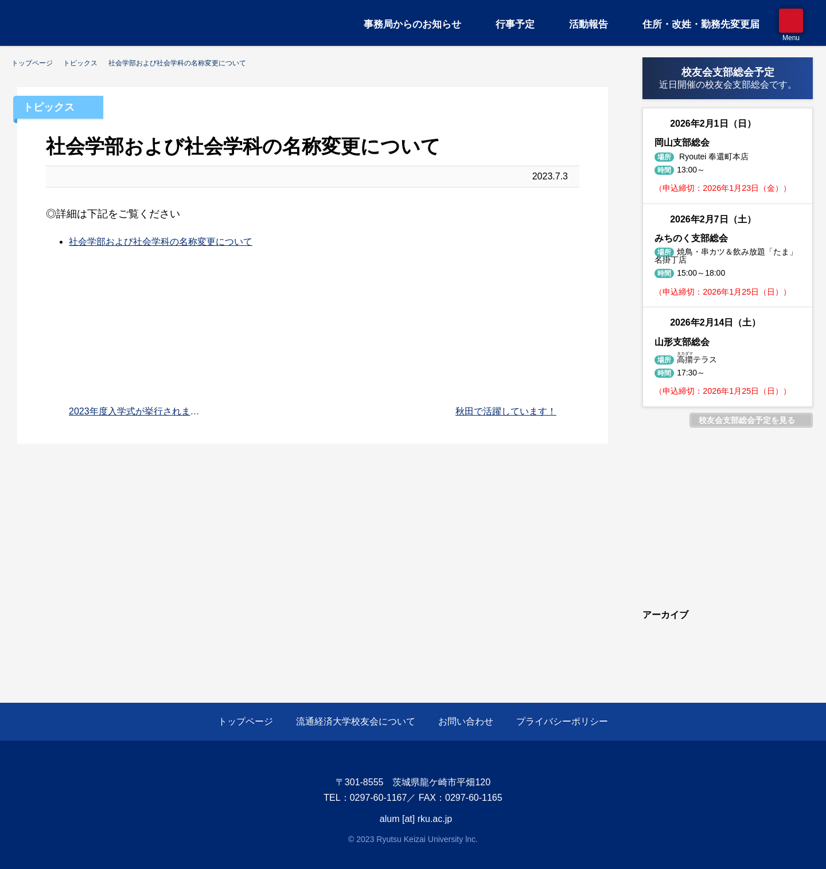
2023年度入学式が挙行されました (137, 411)
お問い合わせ (465, 721)
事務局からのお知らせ (412, 24)
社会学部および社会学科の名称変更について (160, 241)
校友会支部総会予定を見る (747, 420)
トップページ (245, 721)
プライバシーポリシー (562, 721)
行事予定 (515, 24)
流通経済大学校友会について (355, 721)
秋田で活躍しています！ (505, 411)
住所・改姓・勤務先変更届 (700, 24)
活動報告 (588, 24)
